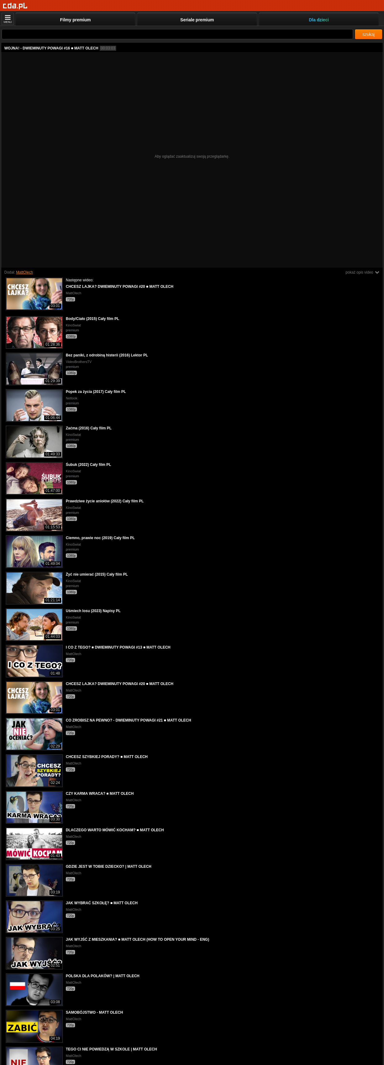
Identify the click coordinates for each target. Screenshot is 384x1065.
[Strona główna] (15, 6)
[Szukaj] (177, 34)
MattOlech (24, 272)
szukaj (368, 34)
